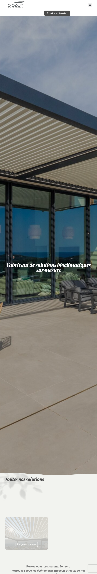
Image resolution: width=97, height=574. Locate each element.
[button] (90, 5)
